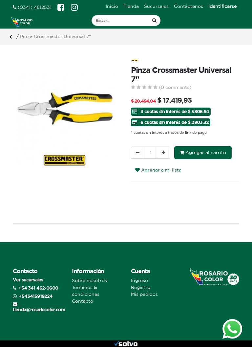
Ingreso (139, 280)
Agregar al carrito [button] (203, 152)
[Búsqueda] (154, 20)
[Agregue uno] (163, 153)
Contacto (82, 301)
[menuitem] (112, 6)
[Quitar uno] (137, 153)
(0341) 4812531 (32, 7)
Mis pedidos (144, 294)
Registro (140, 287)
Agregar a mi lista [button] (158, 170)
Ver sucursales (28, 279)
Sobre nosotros (89, 280)
